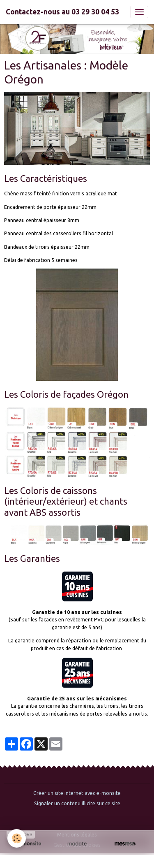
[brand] (62, 12)
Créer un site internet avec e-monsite (77, 793)
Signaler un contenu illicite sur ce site (77, 803)
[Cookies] (16, 838)
